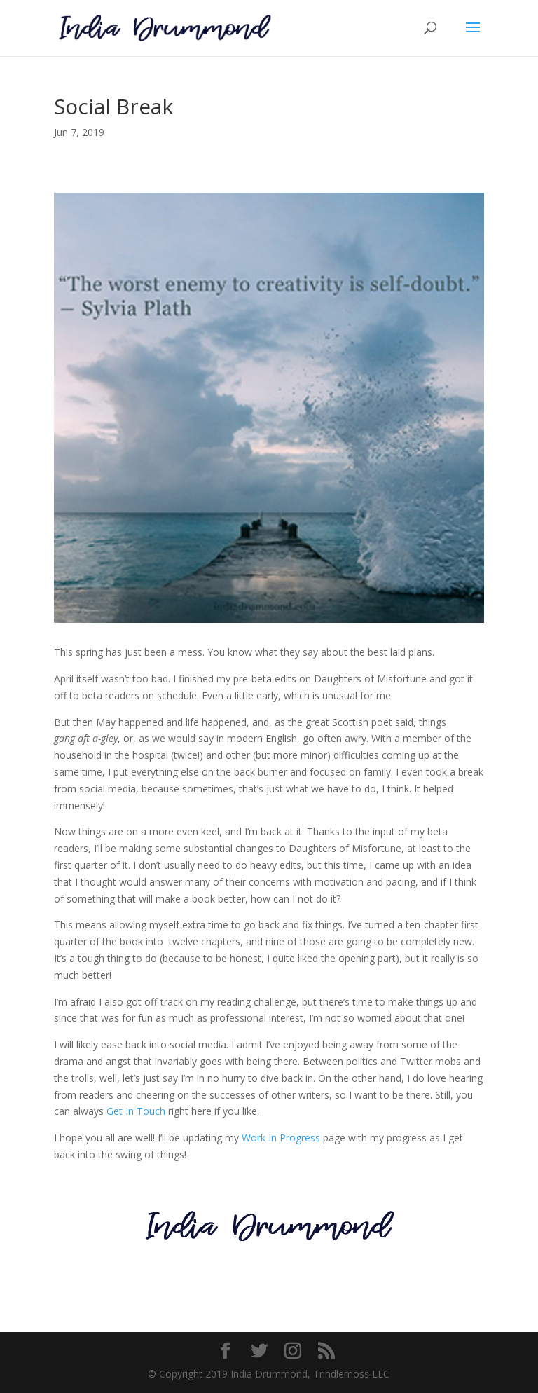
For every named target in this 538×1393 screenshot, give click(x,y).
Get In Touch (135, 1111)
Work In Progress (281, 1137)
